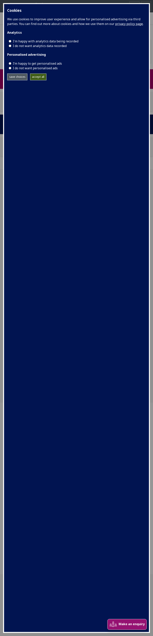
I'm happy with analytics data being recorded (45, 41)
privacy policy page (129, 24)
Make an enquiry (127, 624)
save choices (17, 77)
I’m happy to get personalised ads (37, 63)
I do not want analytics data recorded (40, 46)
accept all (38, 77)
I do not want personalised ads (35, 68)
